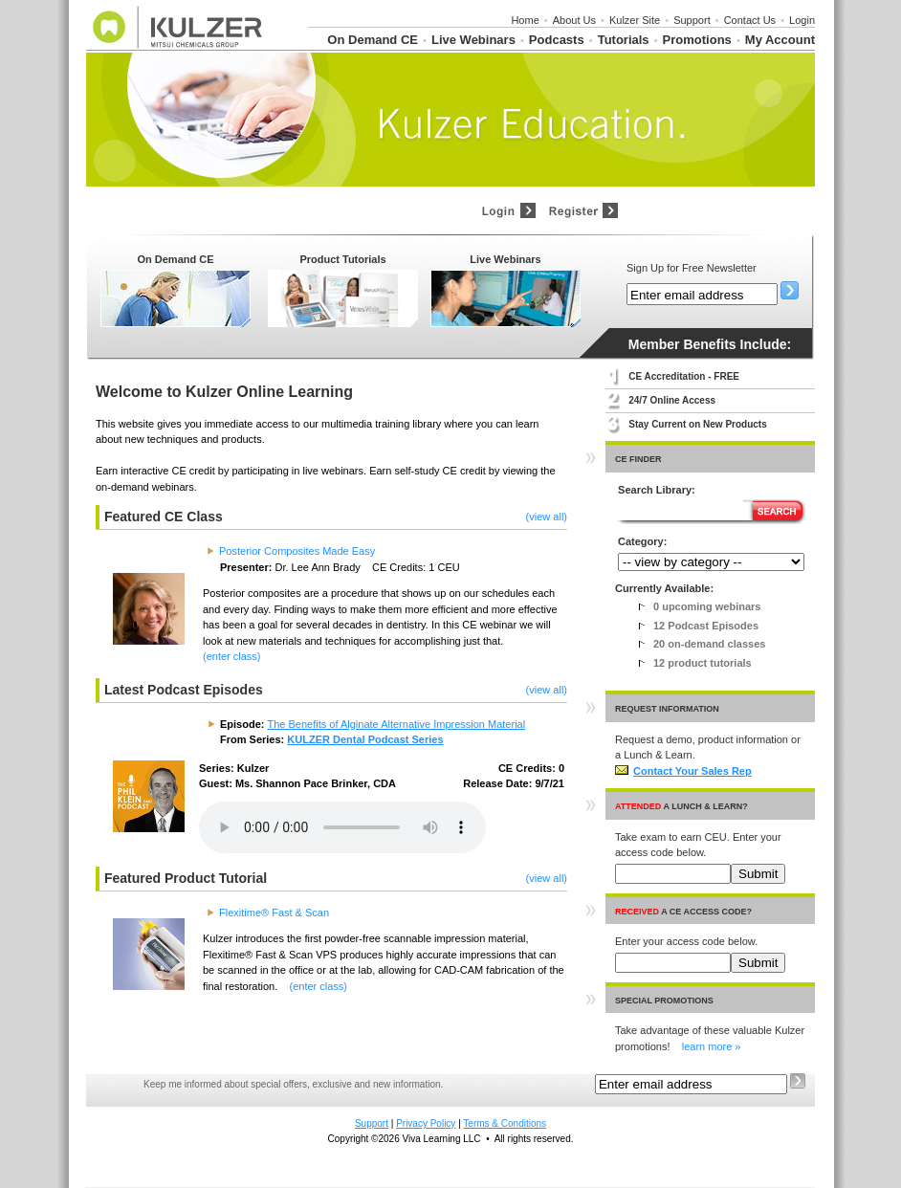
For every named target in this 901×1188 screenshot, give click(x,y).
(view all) (546, 516)
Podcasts (556, 40)
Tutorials (623, 40)
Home (524, 20)
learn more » (711, 1046)
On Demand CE (372, 40)
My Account (780, 40)
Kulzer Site (634, 20)
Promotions (697, 40)
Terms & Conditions (504, 1123)
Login (802, 20)
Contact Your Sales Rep (683, 771)
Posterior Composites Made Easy (297, 551)
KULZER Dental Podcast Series (365, 739)
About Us (574, 20)
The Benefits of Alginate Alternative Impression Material (397, 724)
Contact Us (750, 20)
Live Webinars (473, 40)
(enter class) (232, 656)
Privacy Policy (425, 1123)
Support (692, 20)
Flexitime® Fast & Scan (274, 912)
